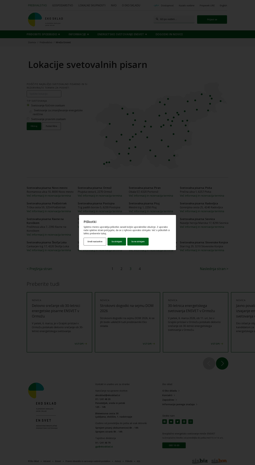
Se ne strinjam (138, 241)
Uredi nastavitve (95, 241)
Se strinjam (117, 241)
